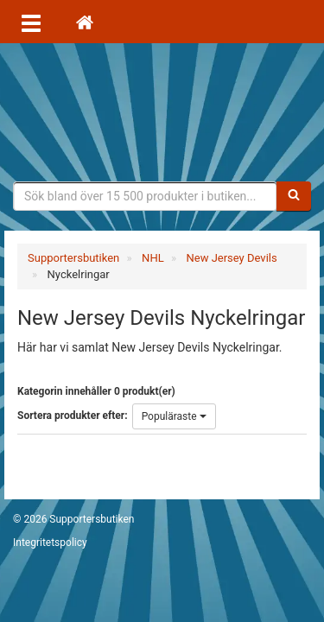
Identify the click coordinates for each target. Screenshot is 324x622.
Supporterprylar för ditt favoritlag (162, 112)
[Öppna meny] (31, 21)
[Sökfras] (145, 196)
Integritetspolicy (50, 542)
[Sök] (293, 196)
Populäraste (174, 416)
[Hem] (84, 21)
